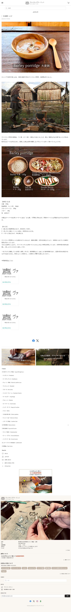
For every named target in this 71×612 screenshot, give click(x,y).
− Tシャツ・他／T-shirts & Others (10, 418)
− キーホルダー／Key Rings (8, 396)
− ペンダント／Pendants (8, 375)
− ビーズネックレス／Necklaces (9, 379)
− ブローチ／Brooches (7, 389)
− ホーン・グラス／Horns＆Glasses (10, 435)
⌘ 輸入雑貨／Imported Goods (9, 428)
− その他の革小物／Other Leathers (10, 414)
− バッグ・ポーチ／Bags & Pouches (10, 407)
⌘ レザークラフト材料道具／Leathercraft (12, 442)
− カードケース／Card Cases (9, 403)
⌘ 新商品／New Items (7, 446)
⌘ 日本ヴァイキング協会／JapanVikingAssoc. (13, 372)
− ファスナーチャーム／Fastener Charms (11, 393)
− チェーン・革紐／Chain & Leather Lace (11, 382)
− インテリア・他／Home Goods (10, 439)
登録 (67, 595)
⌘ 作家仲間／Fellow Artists (8, 425)
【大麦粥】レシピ (7, 16)
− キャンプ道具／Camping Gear (9, 432)
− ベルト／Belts (6, 410)
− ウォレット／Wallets (7, 400)
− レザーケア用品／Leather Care (9, 421)
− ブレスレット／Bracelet (8, 386)
